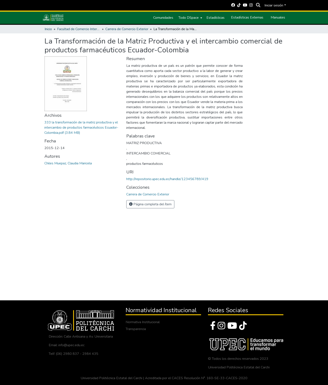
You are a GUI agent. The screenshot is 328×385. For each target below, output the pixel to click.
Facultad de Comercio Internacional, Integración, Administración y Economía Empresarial (78, 29)
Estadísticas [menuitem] (215, 17)
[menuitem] (190, 17)
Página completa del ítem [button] (150, 204)
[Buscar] (258, 5)
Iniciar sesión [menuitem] (273, 5)
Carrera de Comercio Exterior (126, 29)
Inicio (48, 29)
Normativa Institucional (143, 322)
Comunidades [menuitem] (163, 17)
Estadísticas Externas (247, 17)
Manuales (278, 17)
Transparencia (136, 329)
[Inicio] (53, 17)
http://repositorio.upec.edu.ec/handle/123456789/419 (167, 179)
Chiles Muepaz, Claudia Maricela (68, 163)
